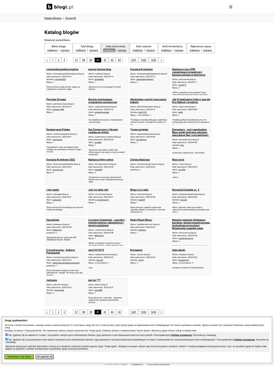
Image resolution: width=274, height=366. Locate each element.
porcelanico (141, 140)
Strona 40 (70, 18)
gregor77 (182, 85)
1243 (153, 60)
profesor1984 (58, 109)
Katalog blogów (53, 18)
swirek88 (98, 290)
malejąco (52, 50)
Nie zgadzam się (44, 356)
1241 (133, 60)
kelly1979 (142, 112)
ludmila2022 (60, 79)
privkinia (142, 230)
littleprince (99, 235)
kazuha (183, 200)
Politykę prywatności (181, 335)
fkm (182, 145)
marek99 (98, 170)
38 (83, 60)
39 (90, 60)
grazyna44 (59, 290)
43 (119, 60)
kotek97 (141, 200)
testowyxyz (57, 230)
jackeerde (56, 200)
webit (180, 112)
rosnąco (65, 50)
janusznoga (57, 170)
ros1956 (181, 170)
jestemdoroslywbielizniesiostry (66, 263)
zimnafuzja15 (102, 200)
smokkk (98, 142)
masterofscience (185, 238)
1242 (143, 60)
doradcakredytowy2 (144, 79)
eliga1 (141, 260)
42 (112, 60)
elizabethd (99, 79)
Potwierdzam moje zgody (19, 356)
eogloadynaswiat (101, 112)
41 (105, 60)
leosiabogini (183, 260)
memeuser (57, 140)
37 (76, 60)
